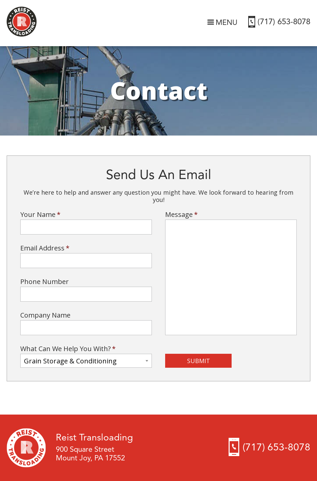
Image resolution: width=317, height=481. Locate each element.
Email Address (44, 248)
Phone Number (44, 281)
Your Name (40, 214)
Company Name (45, 315)
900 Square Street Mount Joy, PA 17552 (90, 454)
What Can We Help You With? (68, 348)
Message (181, 214)
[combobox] (86, 361)
